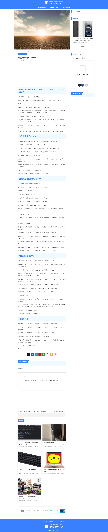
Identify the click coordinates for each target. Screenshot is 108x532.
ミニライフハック (55, 4)
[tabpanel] (82, 35)
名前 (19, 392)
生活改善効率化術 (42, 7)
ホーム (45, 521)
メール (20, 398)
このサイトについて (60, 521)
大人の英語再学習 (66, 7)
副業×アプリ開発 (54, 7)
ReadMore (82, 46)
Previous (72, 34)
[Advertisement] (42, 72)
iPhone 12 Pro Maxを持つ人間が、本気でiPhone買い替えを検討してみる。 (83, 39)
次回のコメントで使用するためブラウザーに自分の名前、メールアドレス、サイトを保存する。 (42, 411)
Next (92, 34)
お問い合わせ (51, 521)
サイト (20, 404)
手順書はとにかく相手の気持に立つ (27, 496)
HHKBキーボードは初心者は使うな (27, 469)
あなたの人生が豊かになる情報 (55, 524)
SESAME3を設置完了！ (49, 442)
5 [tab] (84, 51)
